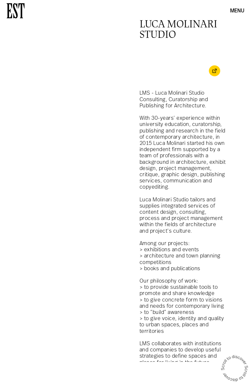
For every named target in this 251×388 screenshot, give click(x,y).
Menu (237, 11)
